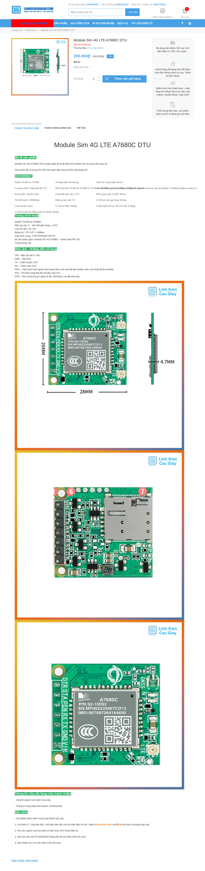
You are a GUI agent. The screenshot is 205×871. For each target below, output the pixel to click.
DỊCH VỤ (122, 23)
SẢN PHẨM (60, 23)
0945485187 (92, 4)
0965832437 (122, 4)
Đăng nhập (158, 17)
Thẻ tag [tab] (81, 128)
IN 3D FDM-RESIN (103, 23)
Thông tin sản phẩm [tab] (26, 128)
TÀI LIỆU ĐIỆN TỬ (141, 23)
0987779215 (160, 4)
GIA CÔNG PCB (80, 23)
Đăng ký (168, 17)
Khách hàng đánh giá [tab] (58, 128)
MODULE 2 (31, 30)
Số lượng (78, 78)
